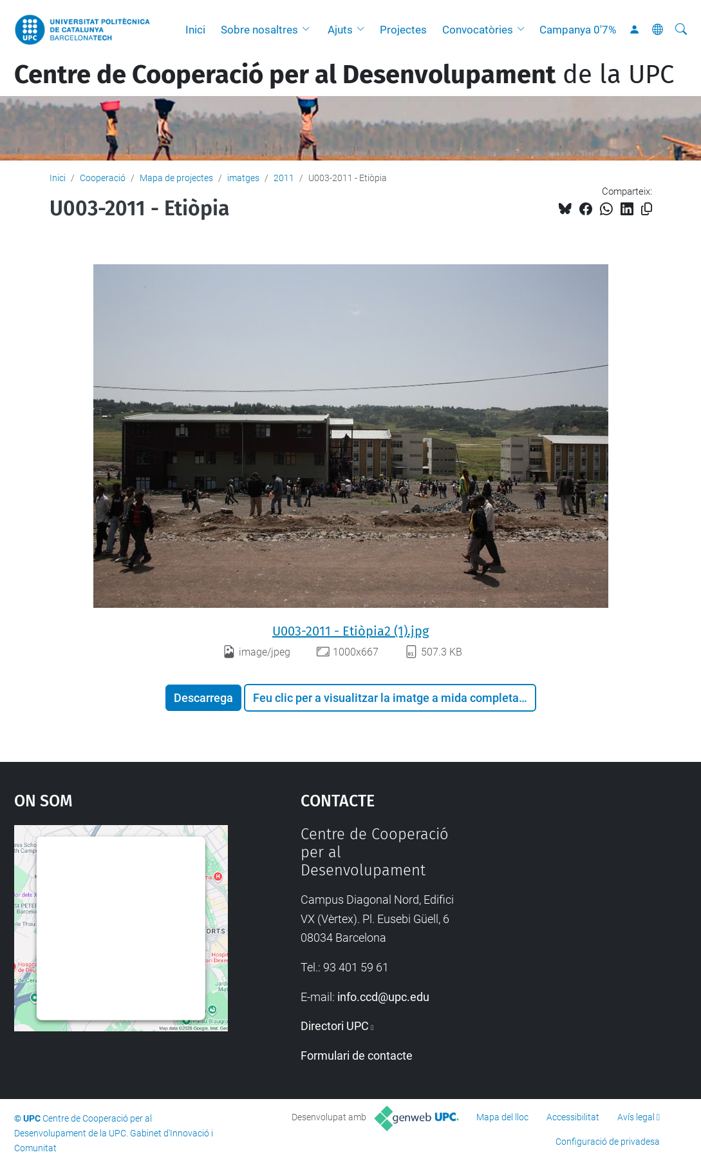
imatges (243, 178)
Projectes (403, 29)
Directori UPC (335, 1026)
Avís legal (636, 1117)
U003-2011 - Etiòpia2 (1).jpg (350, 631)
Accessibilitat (573, 1117)
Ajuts (340, 29)
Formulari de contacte (357, 1055)
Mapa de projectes (176, 178)
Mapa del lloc (502, 1117)
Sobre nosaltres (259, 29)
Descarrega (203, 698)
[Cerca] (681, 29)
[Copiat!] (646, 209)
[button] (309, 29)
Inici (195, 29)
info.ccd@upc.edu (383, 997)
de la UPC (344, 74)
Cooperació (103, 178)
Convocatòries (477, 29)
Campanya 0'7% (577, 29)
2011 (284, 178)
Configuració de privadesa (608, 1141)
